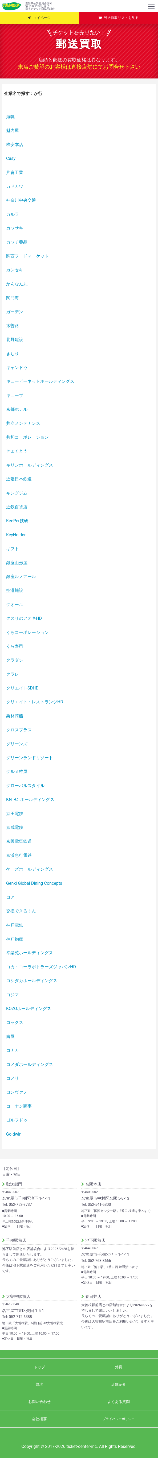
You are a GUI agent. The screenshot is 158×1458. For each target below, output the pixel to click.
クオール (14, 604)
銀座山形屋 (16, 562)
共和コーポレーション (27, 437)
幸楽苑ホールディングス (29, 952)
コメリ (12, 1078)
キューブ (14, 395)
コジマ (12, 994)
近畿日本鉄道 (19, 478)
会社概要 (39, 1419)
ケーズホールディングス (29, 869)
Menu (152, 4)
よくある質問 (118, 1401)
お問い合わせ (39, 1401)
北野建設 (14, 339)
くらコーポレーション (27, 632)
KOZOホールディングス (28, 1008)
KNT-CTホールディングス (30, 799)
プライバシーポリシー (119, 1419)
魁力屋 (12, 130)
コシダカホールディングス (31, 980)
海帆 (10, 116)
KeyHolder (16, 534)
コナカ (12, 1050)
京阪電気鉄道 (19, 841)
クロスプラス (19, 729)
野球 (39, 1384)
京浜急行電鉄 (19, 855)
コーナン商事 (19, 1106)
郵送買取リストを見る (121, 18)
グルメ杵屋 (16, 771)
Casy (10, 158)
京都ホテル (16, 409)
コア (10, 897)
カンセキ (14, 269)
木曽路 (12, 325)
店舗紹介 (118, 1384)
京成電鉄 (14, 827)
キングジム (16, 493)
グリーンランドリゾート (29, 757)
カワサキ (14, 228)
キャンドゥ (16, 367)
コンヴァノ (16, 1092)
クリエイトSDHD (22, 688)
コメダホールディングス (29, 1064)
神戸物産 (14, 938)
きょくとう (16, 451)
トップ (39, 1367)
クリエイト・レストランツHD (34, 701)
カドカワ (14, 186)
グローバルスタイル (25, 785)
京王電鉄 (14, 813)
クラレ (12, 674)
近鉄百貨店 (16, 506)
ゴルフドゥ (16, 1120)
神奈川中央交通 (21, 200)
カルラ (12, 214)
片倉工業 (14, 172)
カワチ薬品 (16, 242)
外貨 (118, 1367)
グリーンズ (16, 743)
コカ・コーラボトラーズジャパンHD (41, 966)
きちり (12, 353)
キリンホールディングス (29, 465)
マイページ (42, 18)
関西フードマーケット (27, 256)
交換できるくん (21, 910)
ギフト (12, 548)
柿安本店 (14, 144)
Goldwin (14, 1134)
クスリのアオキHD (24, 618)
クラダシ (14, 660)
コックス (14, 1022)
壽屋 (10, 1036)
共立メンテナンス (23, 423)
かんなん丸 (16, 283)
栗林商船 (14, 715)
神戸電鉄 (14, 925)
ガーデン (14, 311)
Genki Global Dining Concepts (34, 883)
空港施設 (14, 590)
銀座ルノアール (21, 576)
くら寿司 (14, 646)
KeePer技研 (17, 520)
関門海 (12, 297)
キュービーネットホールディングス (40, 381)
